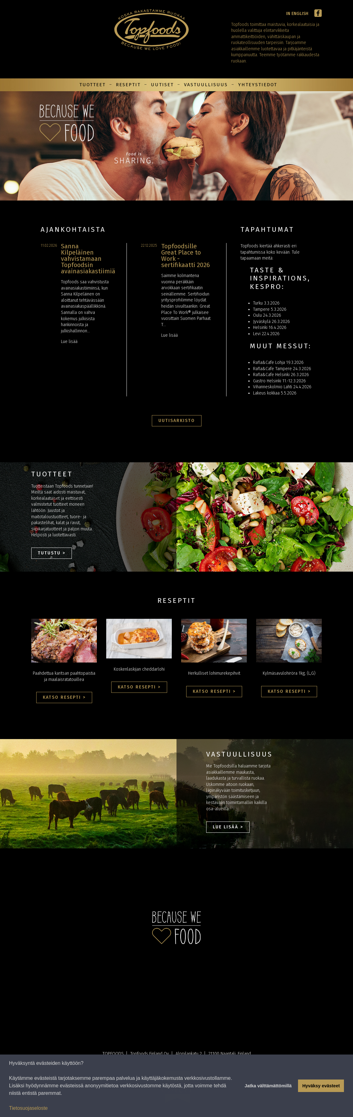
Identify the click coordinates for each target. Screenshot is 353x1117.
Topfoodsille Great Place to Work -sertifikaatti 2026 (185, 255)
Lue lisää (69, 341)
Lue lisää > (228, 827)
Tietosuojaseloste (28, 1108)
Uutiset (162, 84)
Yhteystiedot (257, 84)
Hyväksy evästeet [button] (321, 1085)
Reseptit (128, 84)
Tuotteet (92, 84)
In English (297, 13)
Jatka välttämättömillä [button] (268, 1085)
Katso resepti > (64, 697)
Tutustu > (51, 553)
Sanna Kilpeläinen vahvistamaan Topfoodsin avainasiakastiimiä (88, 258)
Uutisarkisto (176, 420)
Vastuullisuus (206, 84)
